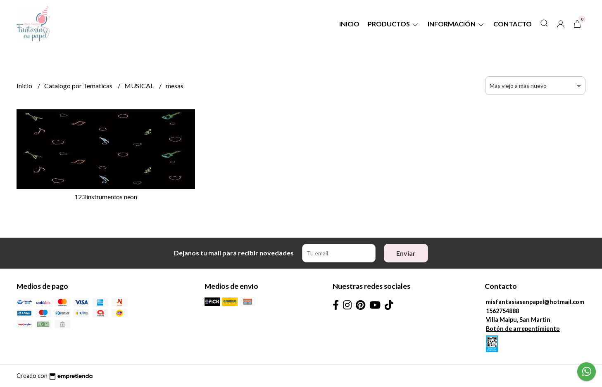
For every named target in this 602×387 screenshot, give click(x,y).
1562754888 (502, 310)
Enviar (406, 253)
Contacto (512, 24)
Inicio (349, 24)
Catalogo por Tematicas (79, 86)
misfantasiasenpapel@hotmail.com (535, 301)
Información (456, 24)
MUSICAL (139, 86)
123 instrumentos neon (105, 197)
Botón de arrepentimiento (523, 328)
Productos (393, 24)
